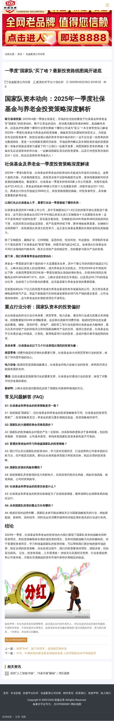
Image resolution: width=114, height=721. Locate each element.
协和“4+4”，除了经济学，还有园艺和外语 (41, 648)
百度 (17, 716)
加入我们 (106, 693)
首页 (19, 54)
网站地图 (76, 704)
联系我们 (81, 693)
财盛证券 (59, 699)
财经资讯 (68, 693)
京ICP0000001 (62, 704)
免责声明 (93, 693)
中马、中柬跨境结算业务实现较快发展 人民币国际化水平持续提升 (56, 653)
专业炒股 (16, 693)
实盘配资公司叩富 (35, 54)
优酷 (23, 716)
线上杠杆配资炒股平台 (16, 640)
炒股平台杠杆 (30, 693)
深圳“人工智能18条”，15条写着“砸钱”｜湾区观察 (39, 673)
